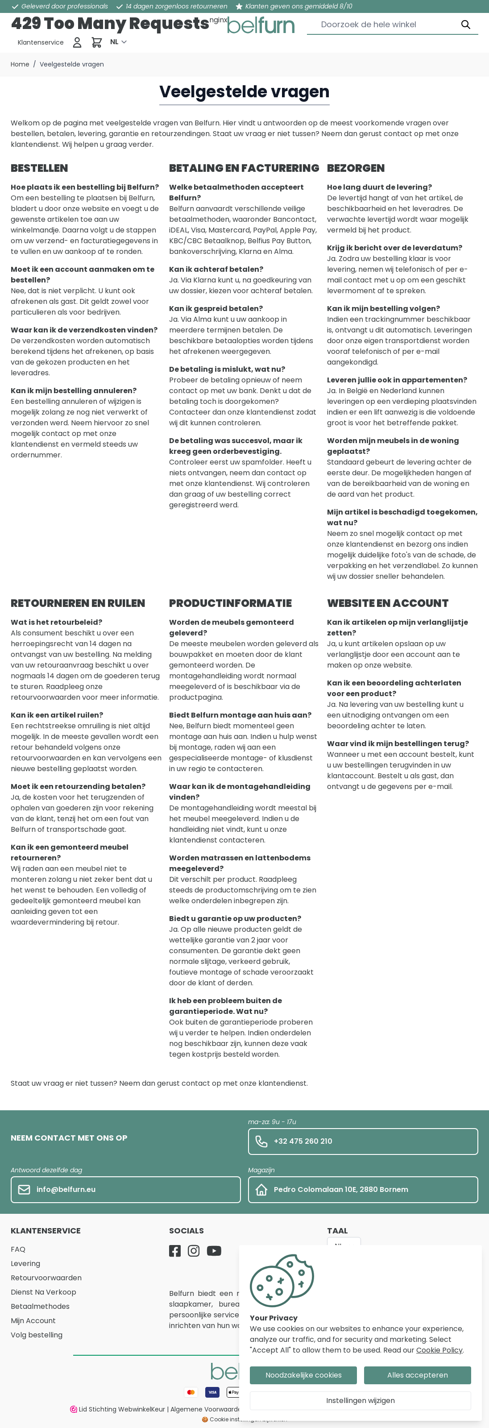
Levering (25, 1263)
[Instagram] (193, 1251)
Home (20, 64)
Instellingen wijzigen (360, 1400)
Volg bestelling (36, 1335)
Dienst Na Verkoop (43, 1292)
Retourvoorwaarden (46, 1278)
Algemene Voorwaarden (208, 1409)
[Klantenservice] (41, 42)
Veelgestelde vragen (72, 64)
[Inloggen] (77, 42)
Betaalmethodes (40, 1306)
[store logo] (261, 25)
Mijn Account (33, 1321)
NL (114, 42)
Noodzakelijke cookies (303, 1375)
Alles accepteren (417, 1375)
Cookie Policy (439, 1350)
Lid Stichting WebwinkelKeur (117, 1409)
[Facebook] (175, 1251)
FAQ (18, 1249)
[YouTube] (214, 1251)
